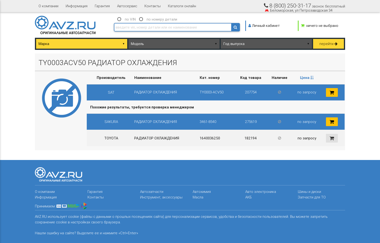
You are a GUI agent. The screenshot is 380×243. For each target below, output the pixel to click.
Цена (307, 77)
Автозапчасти (151, 191)
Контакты (152, 6)
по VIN (130, 19)
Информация (76, 6)
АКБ (248, 197)
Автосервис (127, 6)
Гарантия (102, 6)
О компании (48, 6)
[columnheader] (307, 77)
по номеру (162, 19)
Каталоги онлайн (182, 6)
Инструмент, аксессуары (161, 197)
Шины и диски (309, 191)
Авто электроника (260, 191)
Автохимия (202, 191)
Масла (198, 197)
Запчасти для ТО (312, 197)
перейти (328, 43)
